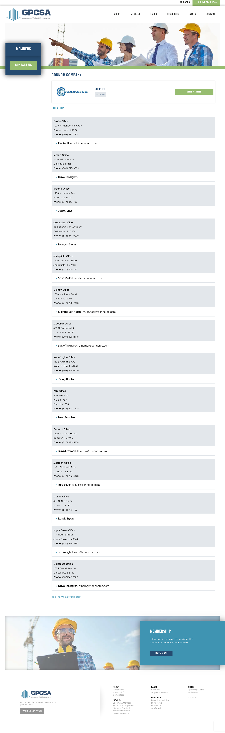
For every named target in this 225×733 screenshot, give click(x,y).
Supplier (100, 89)
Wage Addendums (159, 692)
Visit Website (194, 92)
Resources (173, 14)
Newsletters (156, 705)
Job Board (184, 3)
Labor (153, 14)
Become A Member (122, 703)
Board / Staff (118, 692)
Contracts (155, 690)
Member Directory (121, 711)
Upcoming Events (196, 690)
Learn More (161, 654)
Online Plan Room (206, 3)
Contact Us (23, 65)
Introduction (118, 690)
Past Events (193, 692)
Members (135, 14)
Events (192, 14)
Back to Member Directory (66, 596)
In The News (156, 703)
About (117, 14)
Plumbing (100, 94)
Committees (118, 695)
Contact (210, 14)
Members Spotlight (121, 708)
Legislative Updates (160, 700)
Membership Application (124, 705)
